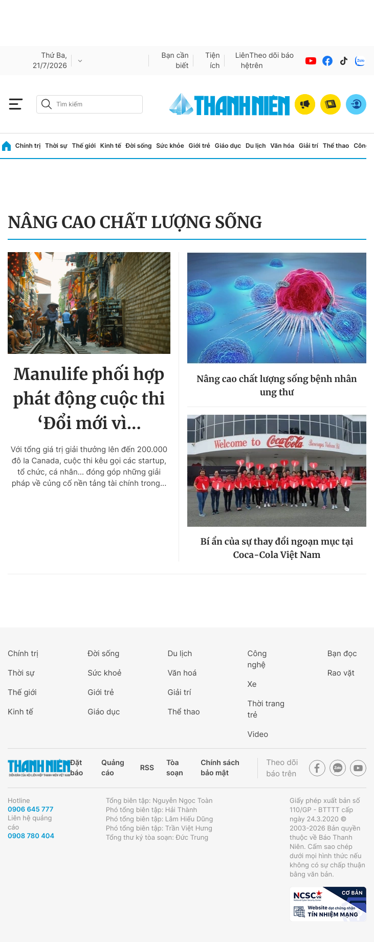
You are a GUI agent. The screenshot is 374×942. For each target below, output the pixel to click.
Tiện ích (212, 60)
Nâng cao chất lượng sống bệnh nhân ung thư (276, 385)
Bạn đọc (342, 653)
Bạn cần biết (175, 60)
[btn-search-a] (46, 104)
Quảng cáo (112, 767)
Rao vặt (341, 673)
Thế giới (84, 145)
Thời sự (56, 145)
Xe (252, 684)
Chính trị (28, 145)
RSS (147, 768)
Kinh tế (110, 145)
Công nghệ (257, 658)
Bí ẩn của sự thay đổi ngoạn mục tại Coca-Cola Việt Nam (277, 548)
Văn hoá (181, 673)
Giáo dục (228, 145)
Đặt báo (76, 767)
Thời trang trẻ (266, 709)
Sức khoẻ (104, 673)
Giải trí (308, 145)
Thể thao (336, 145)
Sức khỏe (170, 145)
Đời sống (139, 145)
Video (258, 734)
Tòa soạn (174, 767)
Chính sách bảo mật (220, 767)
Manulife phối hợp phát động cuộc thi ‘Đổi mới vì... (89, 399)
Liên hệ (242, 60)
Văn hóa (282, 145)
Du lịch (256, 145)
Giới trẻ (199, 145)
